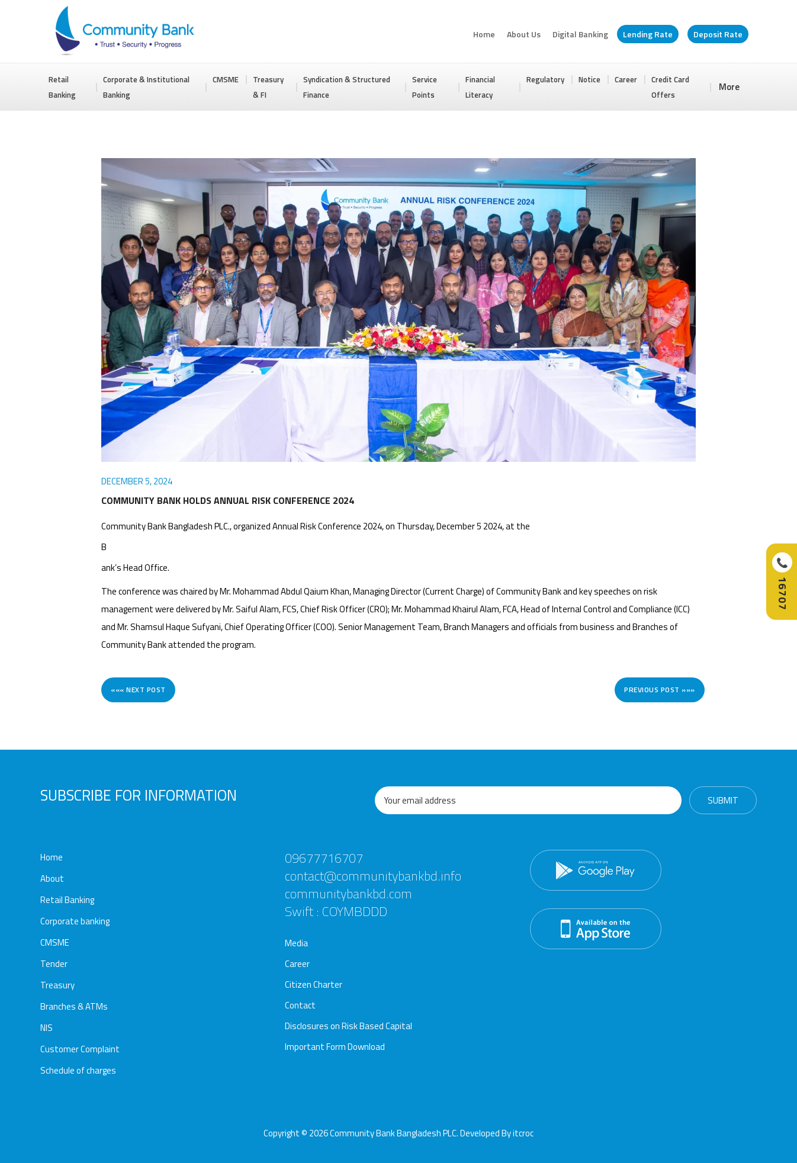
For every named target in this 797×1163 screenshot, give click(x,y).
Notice (589, 79)
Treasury (57, 985)
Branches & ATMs (74, 1006)
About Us (524, 34)
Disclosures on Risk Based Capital (348, 1026)
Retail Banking (62, 87)
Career (626, 79)
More (729, 87)
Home (484, 34)
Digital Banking (580, 34)
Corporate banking (75, 921)
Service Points (424, 87)
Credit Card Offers (670, 87)
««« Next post (138, 689)
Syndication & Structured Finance (346, 87)
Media (296, 943)
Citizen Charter (313, 984)
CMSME (226, 79)
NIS (46, 1028)
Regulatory (545, 79)
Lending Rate (648, 34)
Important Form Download (335, 1046)
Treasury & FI (268, 87)
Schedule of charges (78, 1070)
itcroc (523, 1133)
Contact (300, 1005)
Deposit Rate (718, 34)
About (52, 878)
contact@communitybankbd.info (373, 876)
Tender (54, 964)
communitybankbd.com (348, 894)
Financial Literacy (480, 87)
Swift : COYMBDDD (336, 911)
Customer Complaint (80, 1049)
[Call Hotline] (781, 582)
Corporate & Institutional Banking (146, 87)
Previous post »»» (659, 689)
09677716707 (324, 858)
